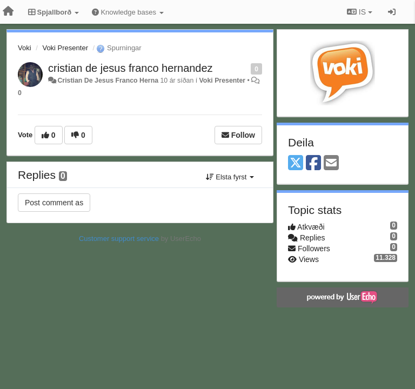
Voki (24, 48)
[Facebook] (313, 163)
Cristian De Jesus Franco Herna (107, 80)
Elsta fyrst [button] (230, 177)
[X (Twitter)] (295, 163)
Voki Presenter (65, 48)
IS (359, 12)
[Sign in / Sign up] (391, 12)
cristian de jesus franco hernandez (130, 68)
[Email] (331, 163)
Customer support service (119, 238)
